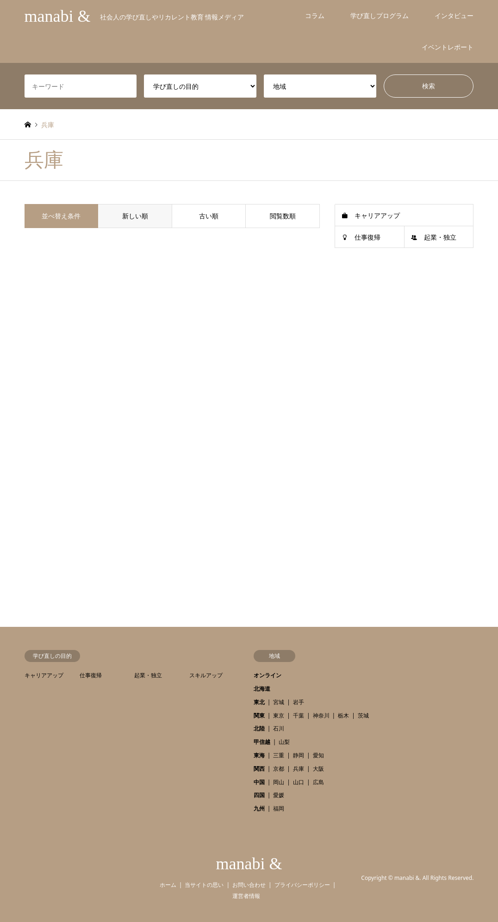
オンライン (267, 675)
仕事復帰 (367, 237)
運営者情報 (246, 896)
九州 (259, 808)
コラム (314, 15)
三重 (278, 755)
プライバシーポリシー (302, 885)
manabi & (249, 863)
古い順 (208, 215)
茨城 (363, 715)
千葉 (298, 715)
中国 (259, 782)
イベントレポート (447, 47)
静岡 (298, 755)
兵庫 (298, 769)
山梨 (284, 742)
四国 (259, 795)
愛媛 (278, 795)
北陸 (259, 728)
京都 (278, 769)
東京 (278, 715)
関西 (259, 769)
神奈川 (321, 715)
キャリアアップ (377, 215)
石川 (278, 728)
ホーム (168, 885)
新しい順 (135, 215)
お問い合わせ (249, 885)
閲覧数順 (283, 215)
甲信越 (262, 742)
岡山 (278, 782)
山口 (298, 782)
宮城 (278, 702)
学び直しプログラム (379, 15)
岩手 (298, 702)
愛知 (318, 755)
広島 (318, 782)
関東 (259, 715)
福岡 (278, 808)
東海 (259, 755)
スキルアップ (206, 675)
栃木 (343, 715)
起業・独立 (440, 237)
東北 (259, 702)
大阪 (318, 769)
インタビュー (454, 15)
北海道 (262, 689)
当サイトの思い (204, 885)
